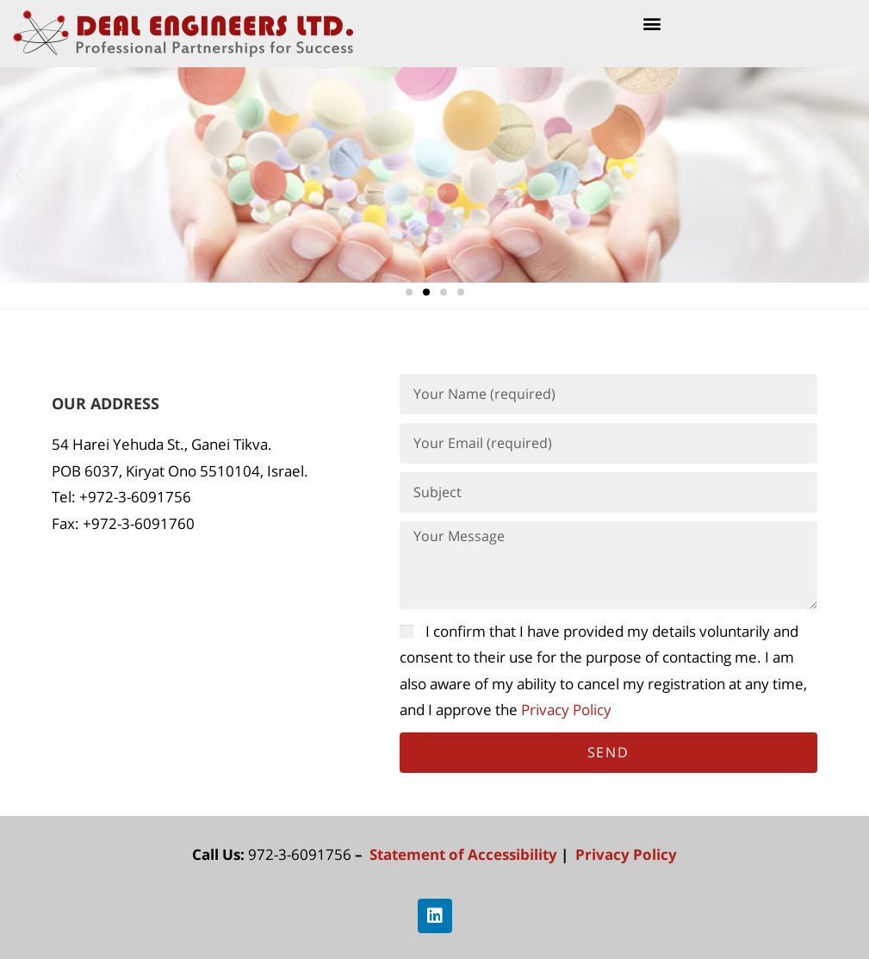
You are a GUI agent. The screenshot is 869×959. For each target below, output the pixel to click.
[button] (651, 23)
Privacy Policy (568, 709)
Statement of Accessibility (465, 854)
